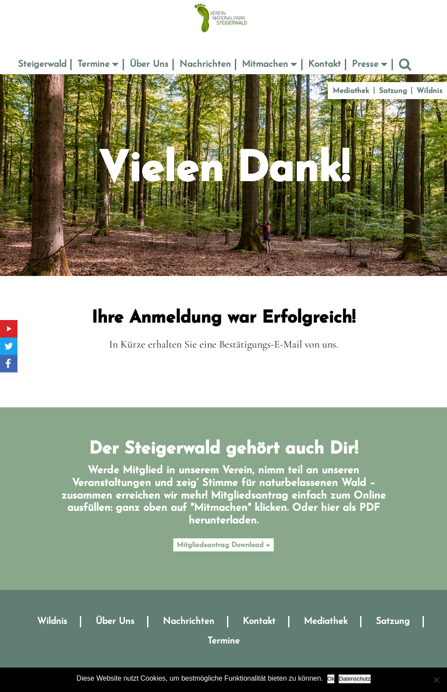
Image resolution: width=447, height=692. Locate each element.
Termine (93, 64)
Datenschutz (354, 678)
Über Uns (149, 64)
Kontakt (324, 64)
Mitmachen (265, 64)
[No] (436, 679)
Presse (365, 64)
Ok (331, 678)
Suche (405, 64)
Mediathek (351, 91)
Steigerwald (42, 64)
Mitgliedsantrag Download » (223, 545)
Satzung (393, 91)
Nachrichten (205, 64)
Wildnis (429, 91)
